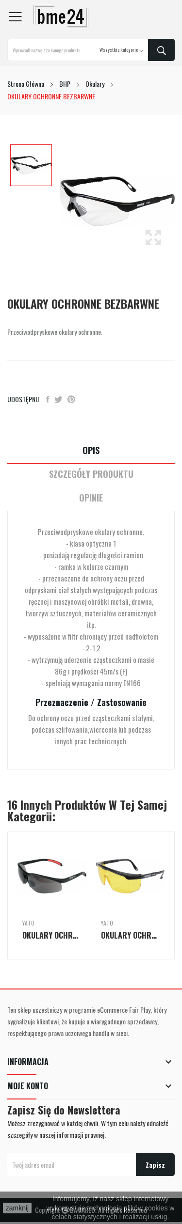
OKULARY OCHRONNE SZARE (52, 935)
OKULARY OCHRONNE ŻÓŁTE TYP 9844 (130, 935)
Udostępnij (48, 399)
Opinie (91, 498)
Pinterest (71, 399)
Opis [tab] (91, 450)
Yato (28, 923)
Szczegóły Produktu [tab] (91, 474)
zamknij (17, 1208)
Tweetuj (58, 399)
